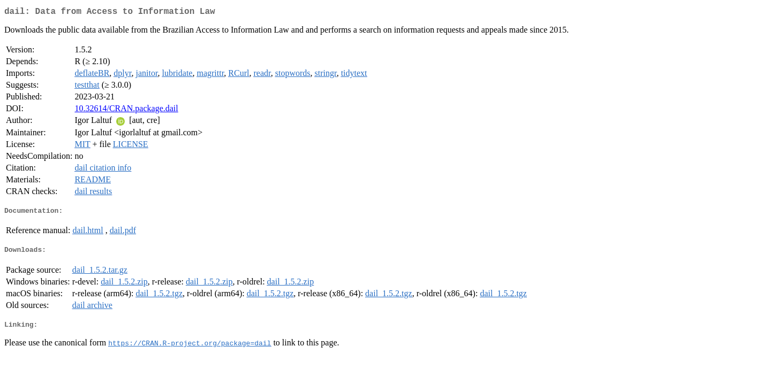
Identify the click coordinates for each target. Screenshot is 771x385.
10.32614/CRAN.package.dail (126, 110)
